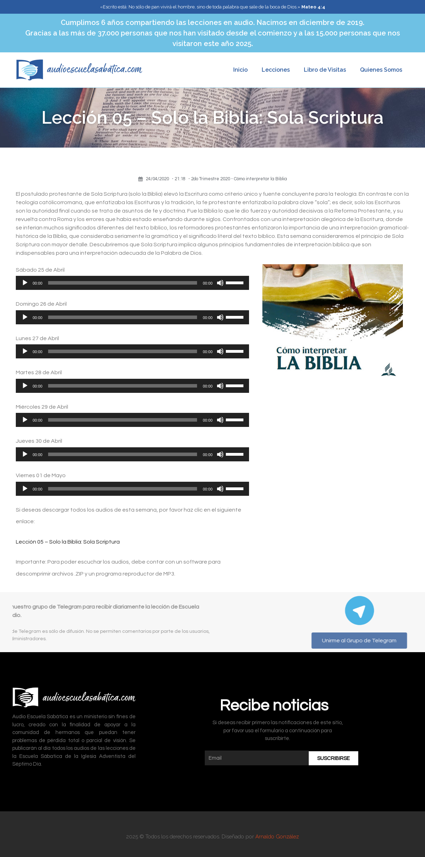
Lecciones (276, 69)
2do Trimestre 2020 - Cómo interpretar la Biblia (239, 178)
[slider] (122, 283)
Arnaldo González (277, 836)
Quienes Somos (381, 69)
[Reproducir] (24, 282)
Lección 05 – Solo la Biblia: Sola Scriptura (68, 542)
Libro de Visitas (325, 69)
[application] (132, 283)
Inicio (240, 69)
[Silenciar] (220, 282)
